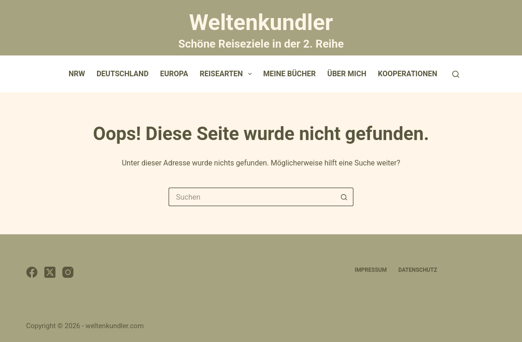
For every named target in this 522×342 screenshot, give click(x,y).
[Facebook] (31, 272)
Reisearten (227, 73)
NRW (76, 73)
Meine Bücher (289, 73)
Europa (174, 73)
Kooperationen (407, 73)
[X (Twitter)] (49, 272)
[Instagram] (67, 272)
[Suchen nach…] (252, 197)
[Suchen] (455, 74)
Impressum (371, 270)
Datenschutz (417, 270)
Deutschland (123, 73)
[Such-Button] (344, 197)
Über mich (347, 73)
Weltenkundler (261, 29)
